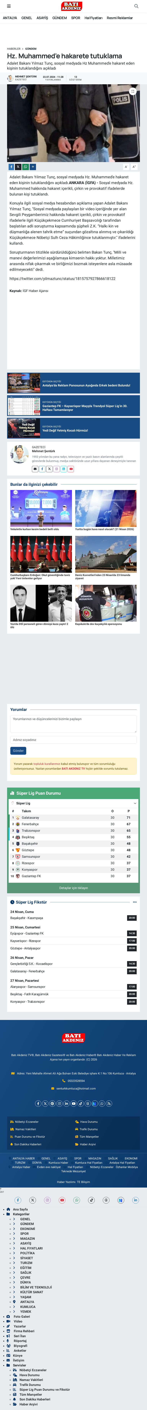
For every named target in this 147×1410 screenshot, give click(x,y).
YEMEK (22, 1311)
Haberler (13, 48)
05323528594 (76, 1081)
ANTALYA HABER (21, 1158)
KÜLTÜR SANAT (28, 1292)
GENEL (26, 17)
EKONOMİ (128, 1158)
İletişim (15, 1360)
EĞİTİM (22, 1268)
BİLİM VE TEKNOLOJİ (32, 1287)
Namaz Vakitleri (23, 1129)
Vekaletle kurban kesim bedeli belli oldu (34, 529)
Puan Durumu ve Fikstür (27, 1136)
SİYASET (23, 1258)
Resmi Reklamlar (120, 17)
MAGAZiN (92, 1158)
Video (14, 1321)
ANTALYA (10, 17)
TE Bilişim (83, 1182)
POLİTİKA (24, 1253)
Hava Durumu (86, 1122)
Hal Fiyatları (93, 17)
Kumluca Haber (56, 1162)
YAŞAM (22, 1297)
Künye (14, 1355)
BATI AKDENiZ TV (73, 768)
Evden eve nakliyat (47, 1167)
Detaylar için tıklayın (73, 888)
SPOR (75, 17)
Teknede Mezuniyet (73, 1171)
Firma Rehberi (20, 1331)
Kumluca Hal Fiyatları (86, 1162)
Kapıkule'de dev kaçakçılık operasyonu (98, 623)
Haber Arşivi (85, 1144)
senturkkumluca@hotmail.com (76, 1088)
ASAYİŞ (42, 17)
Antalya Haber (18, 1167)
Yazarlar (16, 1326)
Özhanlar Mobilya (127, 1167)
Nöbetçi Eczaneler (24, 1122)
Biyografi (17, 1346)
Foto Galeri (18, 1316)
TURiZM (17, 1162)
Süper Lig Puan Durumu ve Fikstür (41, 1389)
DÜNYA (35, 1162)
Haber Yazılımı (66, 1182)
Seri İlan (16, 1336)
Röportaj (16, 1341)
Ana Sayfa (17, 1209)
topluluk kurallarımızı (46, 764)
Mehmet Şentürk (43, 451)
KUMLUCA (24, 1307)
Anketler (16, 1350)
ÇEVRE (21, 1277)
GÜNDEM (59, 17)
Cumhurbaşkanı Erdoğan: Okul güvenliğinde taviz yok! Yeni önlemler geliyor (40, 577)
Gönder (18, 751)
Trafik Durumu (86, 1129)
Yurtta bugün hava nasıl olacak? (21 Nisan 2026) (104, 529)
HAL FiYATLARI (28, 1248)
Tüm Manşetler (87, 1136)
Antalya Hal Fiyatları (120, 1162)
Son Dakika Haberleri (26, 1144)
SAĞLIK (111, 1158)
